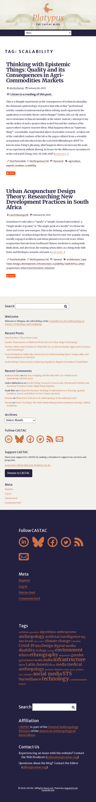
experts (10, 165)
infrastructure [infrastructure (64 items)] (69, 659)
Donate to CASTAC (18, 473)
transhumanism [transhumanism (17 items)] (78, 679)
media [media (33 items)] (61, 664)
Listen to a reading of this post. (31, 94)
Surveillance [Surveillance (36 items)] (30, 679)
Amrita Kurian (16, 88)
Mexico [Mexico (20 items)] (58, 669)
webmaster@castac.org (62, 757)
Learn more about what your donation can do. (28, 465)
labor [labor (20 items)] (22, 664)
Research (59, 161)
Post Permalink (18, 161)
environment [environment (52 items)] (69, 650)
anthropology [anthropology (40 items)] (31, 636)
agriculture (74, 161)
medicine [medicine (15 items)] (49, 670)
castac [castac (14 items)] (41, 641)
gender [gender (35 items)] (77, 655)
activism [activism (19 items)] (23, 632)
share (12, 173)
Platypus (48, 18)
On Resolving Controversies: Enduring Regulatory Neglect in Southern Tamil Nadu (46, 362)
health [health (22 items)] (38, 660)
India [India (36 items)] (48, 660)
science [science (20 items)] (28, 674)
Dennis (8, 398)
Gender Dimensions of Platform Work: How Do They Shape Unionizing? (41, 342)
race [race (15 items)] (21, 675)
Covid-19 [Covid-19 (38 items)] (26, 645)
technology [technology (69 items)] (55, 679)
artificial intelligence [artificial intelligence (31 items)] (62, 637)
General (58, 259)
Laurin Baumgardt (18, 214)
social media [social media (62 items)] (47, 674)
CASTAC (24, 727)
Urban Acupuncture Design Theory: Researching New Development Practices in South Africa (47, 199)
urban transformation (32, 267)
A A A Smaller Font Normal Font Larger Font (48, 33)
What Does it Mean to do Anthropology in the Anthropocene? (46, 398)
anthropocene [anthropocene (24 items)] (66, 632)
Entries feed (11, 498)
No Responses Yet (39, 161)
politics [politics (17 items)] (80, 669)
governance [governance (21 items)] (26, 660)
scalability (30, 165)
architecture (73, 259)
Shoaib (8, 402)
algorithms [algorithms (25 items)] (48, 632)
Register (9, 489)
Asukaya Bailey (12, 375)
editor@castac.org (34, 767)
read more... (61, 153)
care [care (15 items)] (35, 641)
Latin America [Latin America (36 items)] (39, 664)
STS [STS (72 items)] (67, 674)
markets (19, 165)
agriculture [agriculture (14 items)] (34, 632)
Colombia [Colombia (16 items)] (76, 641)
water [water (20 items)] (22, 683)
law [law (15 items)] (53, 665)
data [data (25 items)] (38, 646)
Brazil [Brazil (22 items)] (29, 641)
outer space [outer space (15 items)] (69, 670)
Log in (8, 493)
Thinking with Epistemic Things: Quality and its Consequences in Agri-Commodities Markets (38, 72)
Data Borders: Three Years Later (21, 337)
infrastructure (44, 263)
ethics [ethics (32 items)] (24, 655)
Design (16, 263)
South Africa (70, 263)
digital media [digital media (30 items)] (65, 646)
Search (10, 306)
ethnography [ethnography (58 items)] (44, 654)
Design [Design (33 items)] (47, 646)
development (28, 263)
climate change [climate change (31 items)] (57, 641)
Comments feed (13, 502)
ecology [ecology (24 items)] (41, 650)
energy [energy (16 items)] (50, 650)
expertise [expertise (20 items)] (64, 655)
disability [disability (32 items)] (27, 650)
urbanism (49, 267)
